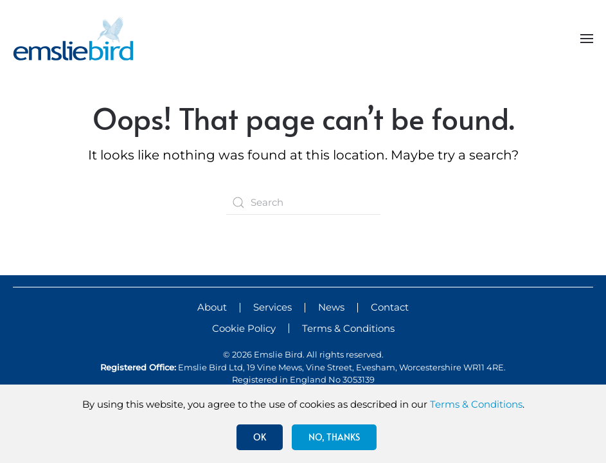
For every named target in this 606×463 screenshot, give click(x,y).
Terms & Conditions (348, 328)
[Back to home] (73, 38)
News (331, 307)
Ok (259, 437)
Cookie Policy (244, 328)
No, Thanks (334, 437)
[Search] (303, 202)
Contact (390, 307)
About (212, 307)
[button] (586, 38)
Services (272, 307)
